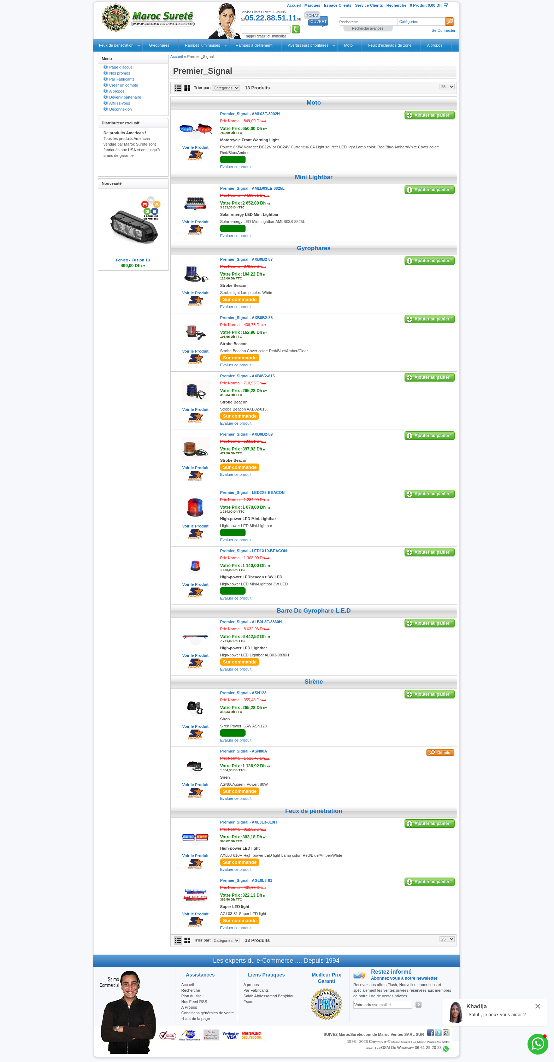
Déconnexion (120, 109)
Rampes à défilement (254, 45)
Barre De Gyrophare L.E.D (314, 610)
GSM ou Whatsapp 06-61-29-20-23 (411, 1047)
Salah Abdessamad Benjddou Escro (268, 999)
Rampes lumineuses (202, 45)
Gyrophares (159, 45)
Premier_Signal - (250, 114)
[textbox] (368, 21)
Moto (348, 45)
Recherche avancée (367, 28)
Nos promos (119, 73)
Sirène (314, 681)
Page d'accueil (121, 67)
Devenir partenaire (125, 97)
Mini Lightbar (314, 177)
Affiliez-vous (119, 103)
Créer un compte (123, 85)
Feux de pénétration (116, 45)
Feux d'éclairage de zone (390, 45)
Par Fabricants (122, 79)
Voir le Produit (195, 147)
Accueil (176, 56)
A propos (434, 45)
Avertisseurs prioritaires (308, 45)
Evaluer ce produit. (236, 167)
